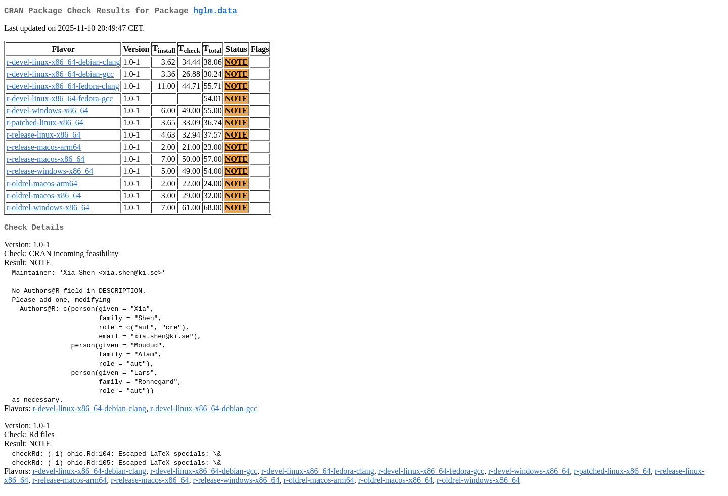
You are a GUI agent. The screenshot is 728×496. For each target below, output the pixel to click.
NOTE (236, 64)
